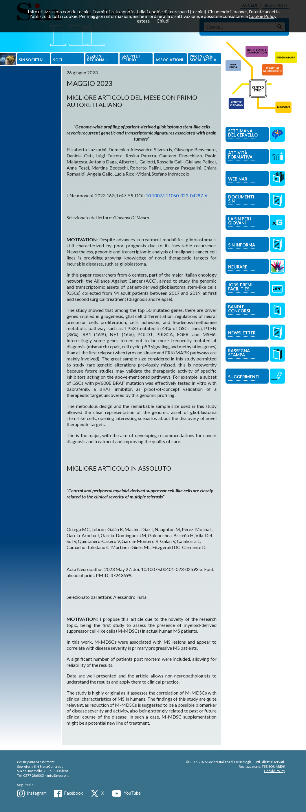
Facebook (68, 793)
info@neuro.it (58, 775)
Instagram (32, 793)
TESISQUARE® (273, 766)
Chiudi (163, 20)
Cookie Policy (274, 771)
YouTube (126, 793)
